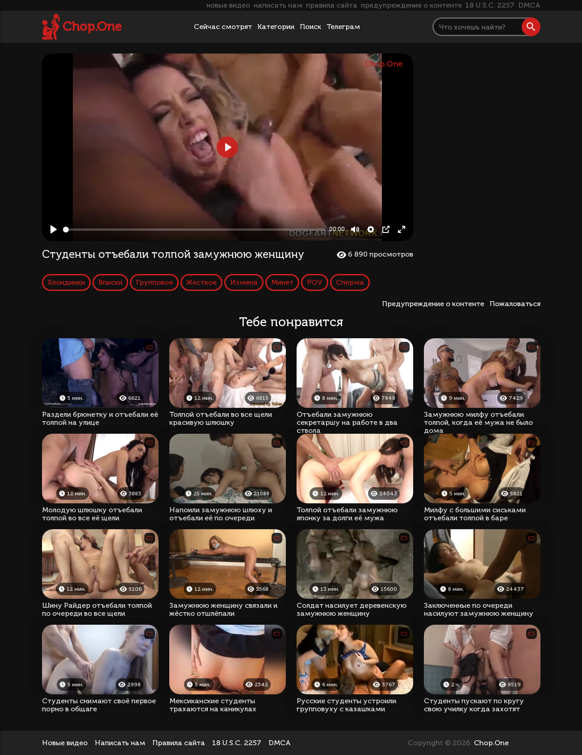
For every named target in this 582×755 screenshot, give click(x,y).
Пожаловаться (515, 303)
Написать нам (120, 742)
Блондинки (66, 282)
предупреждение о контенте (411, 5)
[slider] (194, 229)
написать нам (278, 5)
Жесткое (201, 282)
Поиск (310, 26)
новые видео (228, 5)
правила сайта (331, 5)
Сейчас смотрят (223, 26)
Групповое (154, 282)
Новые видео (65, 742)
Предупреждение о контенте (435, 303)
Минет (282, 282)
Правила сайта (178, 742)
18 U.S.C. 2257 (490, 5)
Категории (275, 26)
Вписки (110, 282)
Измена (244, 282)
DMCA (529, 5)
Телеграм (343, 26)
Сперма (350, 282)
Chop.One (92, 26)
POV (314, 282)
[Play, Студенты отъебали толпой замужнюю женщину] (53, 229)
